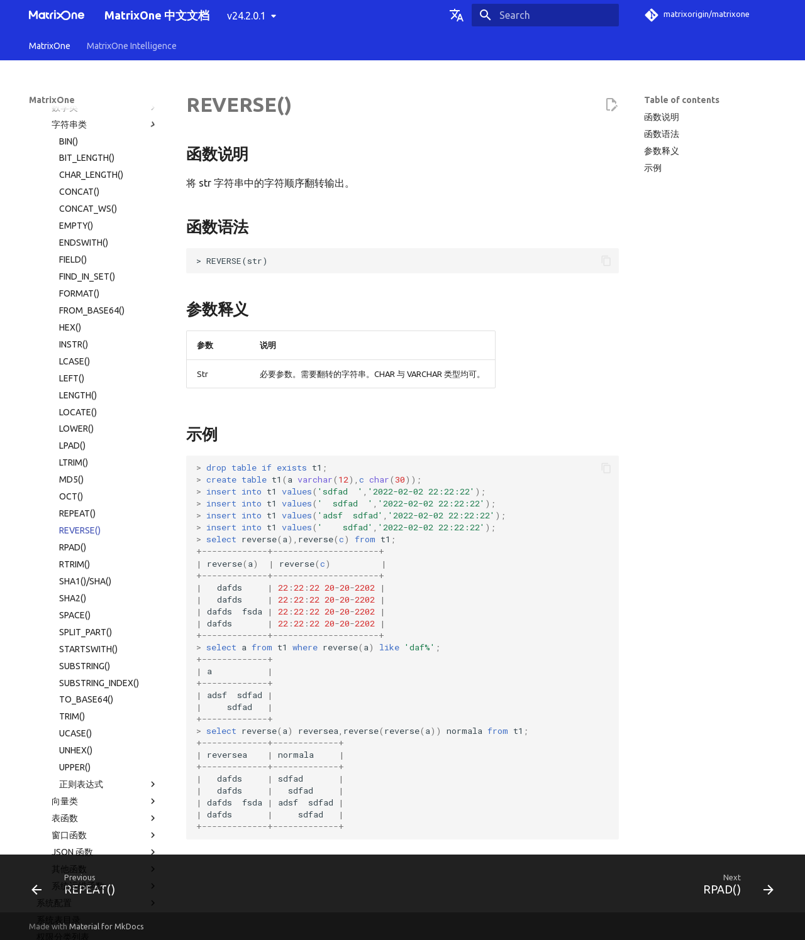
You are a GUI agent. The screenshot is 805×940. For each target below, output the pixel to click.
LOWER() (76, 190)
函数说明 (661, 117)
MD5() (71, 241)
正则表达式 (108, 546)
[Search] (545, 15)
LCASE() (74, 123)
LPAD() (72, 207)
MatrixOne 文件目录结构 (84, 732)
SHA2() (72, 360)
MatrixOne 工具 (97, 749)
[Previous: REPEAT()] (77, 887)
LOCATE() (78, 174)
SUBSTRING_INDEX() (99, 445)
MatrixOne (49, 46)
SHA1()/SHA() (85, 343)
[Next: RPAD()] (734, 887)
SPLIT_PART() (85, 394)
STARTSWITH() (88, 411)
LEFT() (71, 140)
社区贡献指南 (93, 833)
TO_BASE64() (86, 461)
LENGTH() (78, 157)
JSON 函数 (105, 614)
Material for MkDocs (106, 926)
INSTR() (73, 106)
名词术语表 (51, 817)
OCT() (71, 258)
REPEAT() (77, 275)
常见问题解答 (93, 783)
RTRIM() (74, 326)
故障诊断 (93, 766)
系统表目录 (58, 682)
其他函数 (105, 631)
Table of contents (681, 100)
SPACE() (75, 377)
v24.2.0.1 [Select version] (246, 15)
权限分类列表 (62, 699)
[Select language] (456, 15)
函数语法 (661, 134)
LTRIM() (73, 224)
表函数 (105, 580)
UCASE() (75, 495)
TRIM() (72, 478)
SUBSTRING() (84, 428)
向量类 (105, 563)
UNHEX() (75, 512)
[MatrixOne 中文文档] (56, 15)
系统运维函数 (105, 647)
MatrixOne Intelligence (132, 46)
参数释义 (661, 151)
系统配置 (97, 664)
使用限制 (97, 715)
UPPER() (75, 529)
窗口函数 (105, 597)
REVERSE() (80, 292)
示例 (653, 168)
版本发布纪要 (93, 800)
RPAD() (72, 309)
